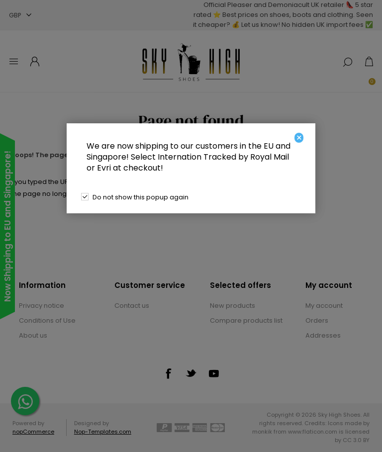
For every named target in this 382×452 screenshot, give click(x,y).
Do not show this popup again (141, 197)
